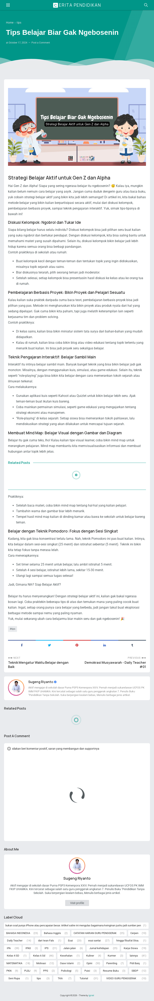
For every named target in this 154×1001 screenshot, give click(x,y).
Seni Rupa (14, 978)
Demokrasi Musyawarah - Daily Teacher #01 (115, 664)
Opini (89, 963)
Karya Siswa (131, 948)
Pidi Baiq (135, 963)
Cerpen (134, 933)
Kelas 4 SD (13, 955)
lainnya (134, 955)
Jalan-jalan (69, 948)
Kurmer (112, 955)
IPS (47, 948)
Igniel (91, 995)
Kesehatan (66, 955)
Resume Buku (111, 970)
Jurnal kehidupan (99, 948)
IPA (9, 948)
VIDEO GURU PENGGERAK (121, 978)
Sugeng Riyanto (41, 682)
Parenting (111, 963)
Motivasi (41, 963)
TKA (60, 978)
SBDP (135, 970)
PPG (45, 970)
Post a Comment (40, 42)
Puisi (87, 970)
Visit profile (77, 903)
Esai (70, 940)
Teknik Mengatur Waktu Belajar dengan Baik (38, 664)
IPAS (28, 948)
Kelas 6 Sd (39, 955)
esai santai (94, 940)
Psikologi (66, 970)
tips (13, 628)
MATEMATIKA (14, 963)
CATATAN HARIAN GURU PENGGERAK (95, 933)
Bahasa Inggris (52, 933)
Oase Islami (67, 963)
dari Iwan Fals (46, 940)
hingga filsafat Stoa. (127, 940)
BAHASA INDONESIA (18, 933)
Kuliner (90, 955)
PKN (8, 970)
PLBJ (27, 970)
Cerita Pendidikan (77, 5)
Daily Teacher (14, 940)
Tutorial (84, 978)
